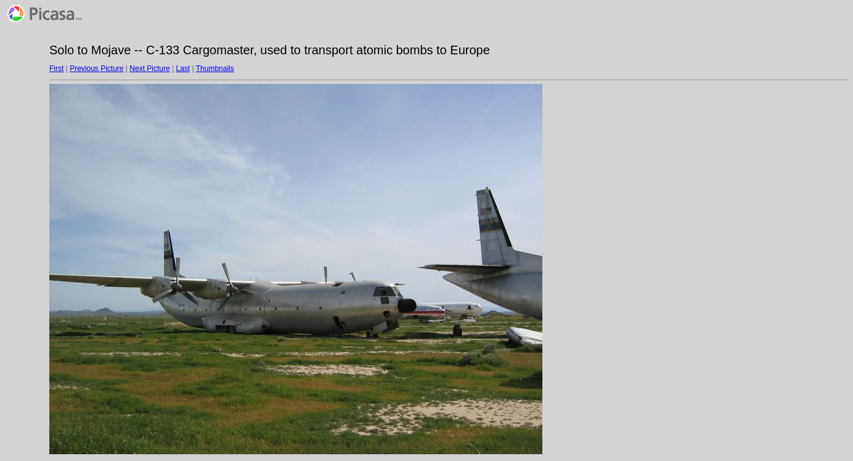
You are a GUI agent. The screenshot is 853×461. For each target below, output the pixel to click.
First (56, 68)
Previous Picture (96, 68)
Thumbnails (215, 68)
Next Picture (149, 68)
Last (183, 68)
